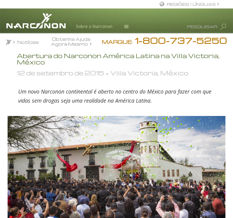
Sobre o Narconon (94, 26)
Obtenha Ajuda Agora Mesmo (71, 41)
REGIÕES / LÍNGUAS (191, 4)
